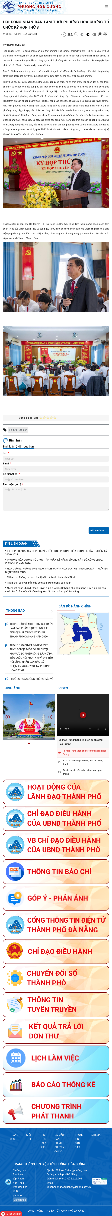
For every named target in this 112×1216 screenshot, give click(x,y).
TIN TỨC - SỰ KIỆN (43, 1141)
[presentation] (27, 518)
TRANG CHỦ (14, 1137)
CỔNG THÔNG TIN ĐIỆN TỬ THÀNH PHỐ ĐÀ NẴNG (56, 1210)
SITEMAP (96, 1134)
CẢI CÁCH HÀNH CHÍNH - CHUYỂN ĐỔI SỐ (59, 1143)
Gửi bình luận (98, 530)
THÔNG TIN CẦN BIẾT (79, 1141)
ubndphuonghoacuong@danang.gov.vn (69, 1186)
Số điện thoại (11, 474)
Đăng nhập (20, 1199)
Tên (6, 453)
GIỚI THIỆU (29, 1137)
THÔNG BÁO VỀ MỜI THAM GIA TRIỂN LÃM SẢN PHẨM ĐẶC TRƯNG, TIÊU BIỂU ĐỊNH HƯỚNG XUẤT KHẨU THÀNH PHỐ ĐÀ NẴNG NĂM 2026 (31, 634)
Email (7, 463)
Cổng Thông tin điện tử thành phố (37, 10)
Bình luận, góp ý (13, 484)
